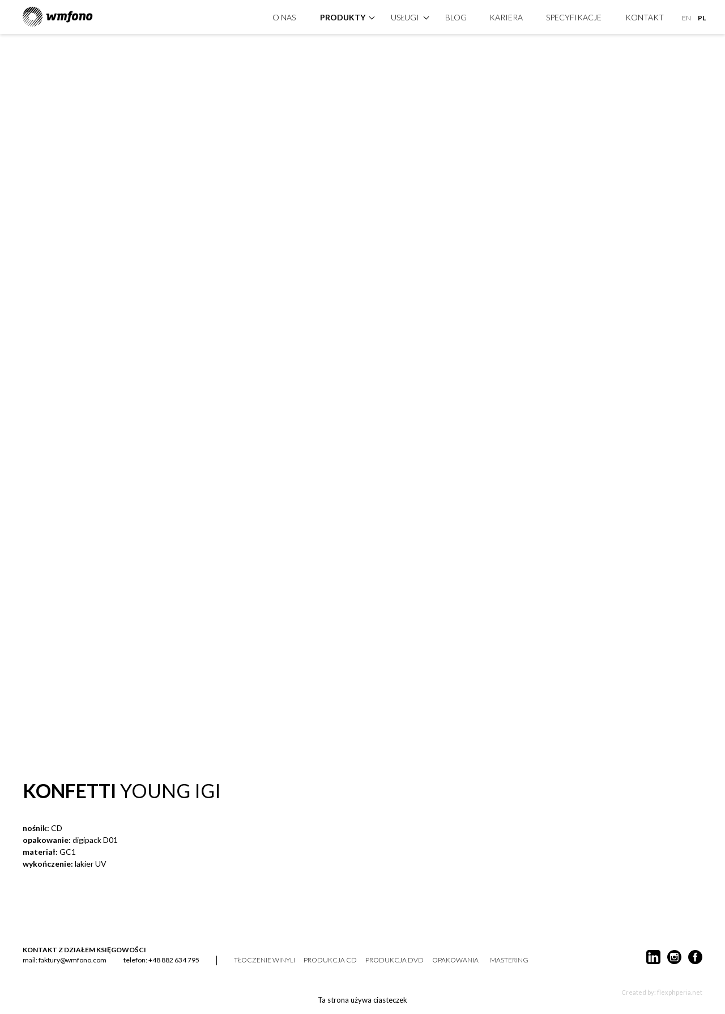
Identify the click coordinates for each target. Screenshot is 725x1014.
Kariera (506, 16)
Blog (456, 16)
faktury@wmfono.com (72, 960)
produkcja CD (330, 960)
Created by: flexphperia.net (661, 992)
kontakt (644, 16)
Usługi (405, 16)
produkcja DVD (394, 960)
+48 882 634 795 (173, 960)
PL (702, 16)
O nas (284, 16)
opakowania (455, 960)
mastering (509, 960)
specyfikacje (574, 16)
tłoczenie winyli (264, 960)
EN (686, 16)
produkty (342, 16)
